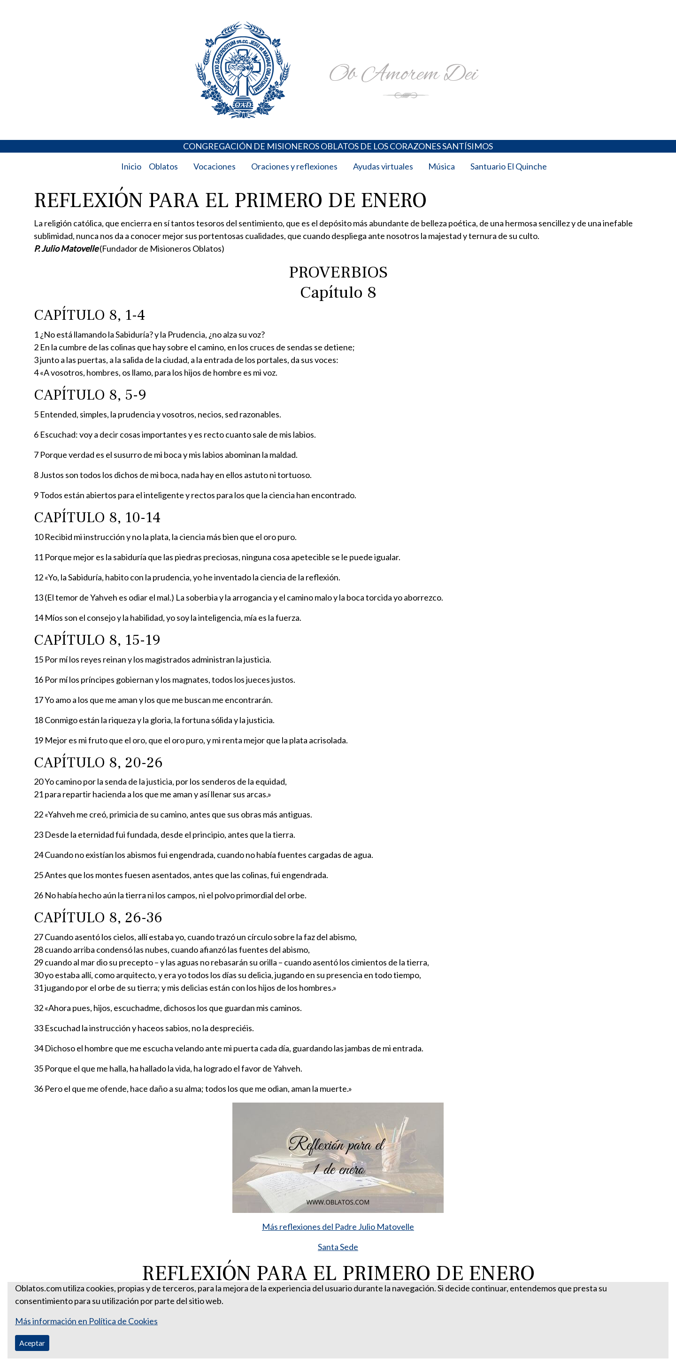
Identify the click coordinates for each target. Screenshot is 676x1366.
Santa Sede (338, 1247)
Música (441, 166)
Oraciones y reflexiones (294, 166)
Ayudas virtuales (383, 166)
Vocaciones (214, 166)
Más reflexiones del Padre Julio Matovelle (338, 1226)
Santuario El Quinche (508, 166)
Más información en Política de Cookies (86, 1321)
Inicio (131, 166)
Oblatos (163, 166)
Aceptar (32, 1342)
